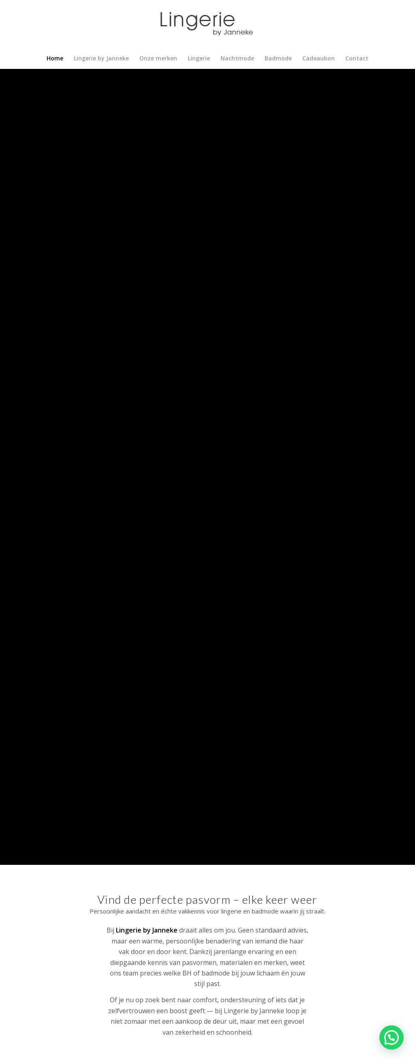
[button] (391, 1037)
